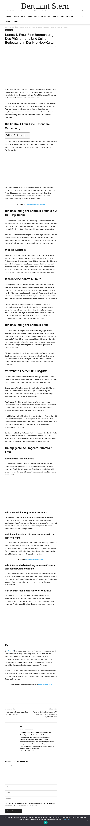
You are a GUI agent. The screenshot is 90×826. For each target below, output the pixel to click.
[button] (82, 17)
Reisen (30, 16)
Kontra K (11, 651)
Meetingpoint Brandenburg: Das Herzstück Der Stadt (16, 713)
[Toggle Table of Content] (25, 135)
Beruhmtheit (14, 27)
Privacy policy (67, 819)
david (9, 46)
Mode (49, 16)
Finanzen (16, 16)
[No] (87, 820)
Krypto (23, 16)
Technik (8, 16)
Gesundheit (70, 16)
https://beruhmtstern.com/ (27, 730)
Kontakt (15, 22)
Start (6, 27)
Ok (45, 823)
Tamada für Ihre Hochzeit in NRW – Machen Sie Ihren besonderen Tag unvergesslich (45, 714)
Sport (8, 22)
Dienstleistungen (40, 16)
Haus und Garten (59, 16)
